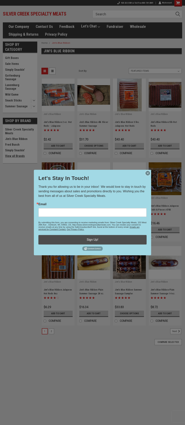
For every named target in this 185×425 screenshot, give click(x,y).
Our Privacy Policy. (75, 229)
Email (42, 204)
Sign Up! (92, 239)
